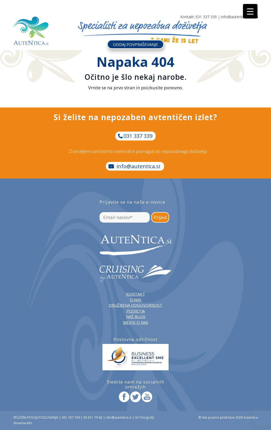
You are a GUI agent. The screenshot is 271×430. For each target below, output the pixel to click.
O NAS (135, 299)
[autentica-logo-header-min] (30, 31)
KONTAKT (135, 294)
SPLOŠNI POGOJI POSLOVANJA (35, 417)
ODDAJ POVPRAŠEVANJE (135, 44)
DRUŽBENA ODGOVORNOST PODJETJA (135, 307)
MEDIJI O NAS (135, 322)
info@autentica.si (235, 16)
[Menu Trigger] (250, 11)
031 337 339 (206, 16)
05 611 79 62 (92, 417)
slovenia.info (22, 423)
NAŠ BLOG (135, 316)
